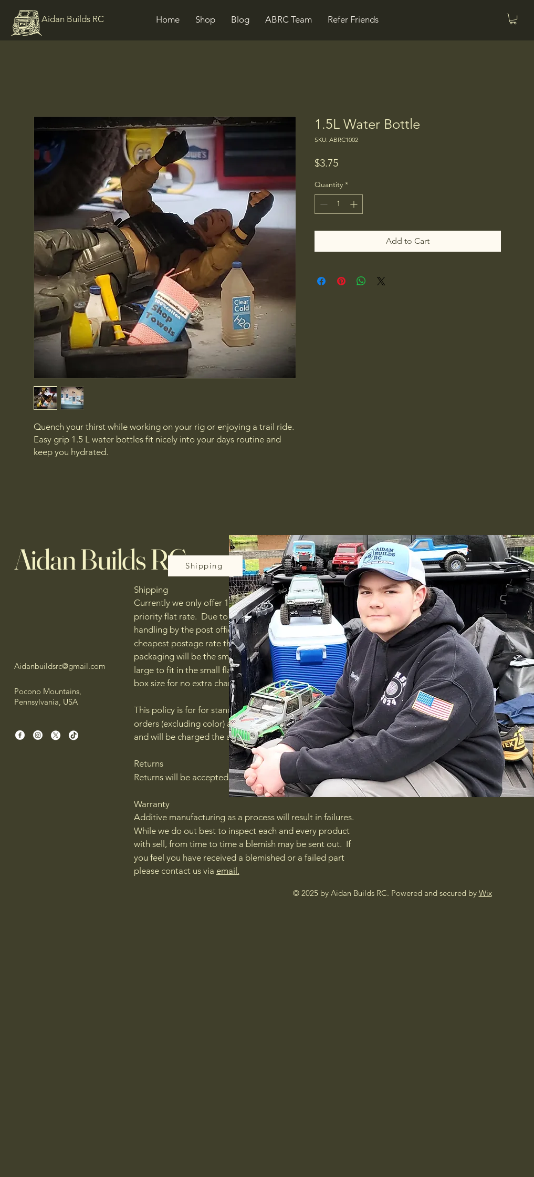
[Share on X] (381, 281)
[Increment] (354, 204)
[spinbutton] (338, 204)
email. (227, 870)
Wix (485, 893)
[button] (513, 19)
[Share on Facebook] (321, 281)
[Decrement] (322, 204)
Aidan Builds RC (100, 559)
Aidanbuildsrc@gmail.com (60, 666)
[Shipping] (205, 565)
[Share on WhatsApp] (361, 281)
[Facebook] (20, 735)
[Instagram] (38, 735)
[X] (55, 735)
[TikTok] (73, 735)
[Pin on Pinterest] (341, 281)
